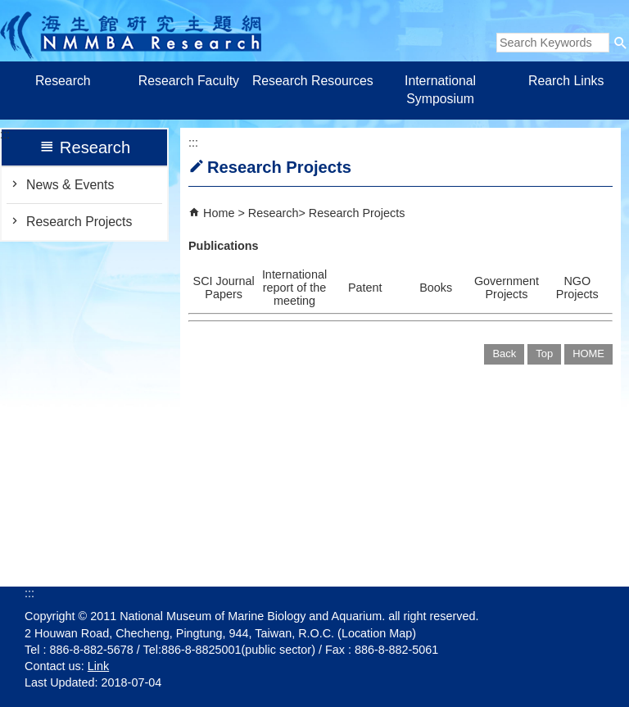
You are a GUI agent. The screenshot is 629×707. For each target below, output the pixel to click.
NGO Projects (577, 287)
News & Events (70, 185)
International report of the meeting (294, 287)
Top (544, 353)
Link (98, 666)
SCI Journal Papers (224, 287)
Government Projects (506, 287)
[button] (621, 42)
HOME (588, 353)
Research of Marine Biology (130, 30)
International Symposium (440, 90)
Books (435, 287)
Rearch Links (566, 81)
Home (218, 213)
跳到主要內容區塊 (8, 8)
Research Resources (314, 81)
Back (504, 353)
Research (63, 81)
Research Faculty (188, 81)
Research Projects (79, 222)
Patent (365, 287)
